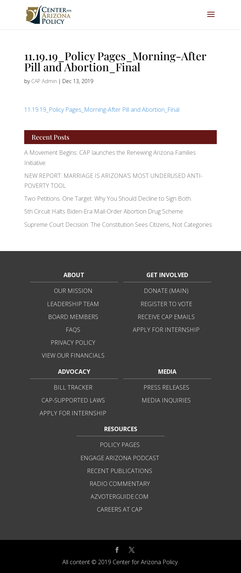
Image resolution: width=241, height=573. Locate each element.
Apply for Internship (166, 330)
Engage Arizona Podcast (119, 458)
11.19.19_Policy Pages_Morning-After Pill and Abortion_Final (101, 109)
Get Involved (167, 275)
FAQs (73, 330)
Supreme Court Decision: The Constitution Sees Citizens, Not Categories (118, 225)
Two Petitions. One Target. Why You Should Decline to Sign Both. (108, 198)
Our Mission (73, 291)
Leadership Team (73, 304)
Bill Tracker (73, 387)
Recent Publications (119, 471)
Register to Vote (166, 304)
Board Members (73, 317)
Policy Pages (120, 445)
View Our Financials (73, 355)
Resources (120, 429)
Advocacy (74, 372)
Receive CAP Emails (166, 317)
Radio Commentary (120, 484)
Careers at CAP (119, 509)
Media (167, 372)
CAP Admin (44, 81)
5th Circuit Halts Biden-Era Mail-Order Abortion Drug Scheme (103, 211)
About (73, 275)
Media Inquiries (166, 400)
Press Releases (166, 387)
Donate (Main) (166, 291)
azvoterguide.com (120, 497)
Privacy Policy (73, 343)
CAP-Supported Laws (73, 400)
